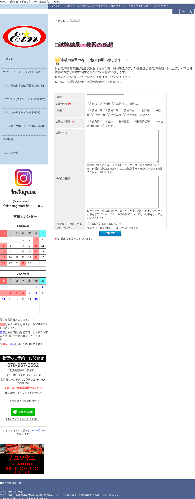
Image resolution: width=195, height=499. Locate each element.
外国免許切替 (142, 121)
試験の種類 (63, 121)
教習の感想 (63, 184)
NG (120, 236)
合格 (94, 103)
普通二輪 (129, 110)
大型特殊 (132, 114)
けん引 (147, 114)
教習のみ (135, 103)
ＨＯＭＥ (60, 20)
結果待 (120, 103)
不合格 (106, 103)
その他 (109, 125)
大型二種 (116, 114)
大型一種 (100, 114)
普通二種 (113, 110)
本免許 (109, 121)
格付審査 (124, 121)
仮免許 (96, 121)
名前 (59, 97)
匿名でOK (107, 236)
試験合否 (61, 103)
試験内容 (61, 132)
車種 (59, 110)
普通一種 (97, 110)
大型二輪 (145, 110)
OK (94, 236)
